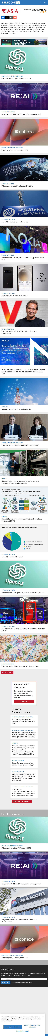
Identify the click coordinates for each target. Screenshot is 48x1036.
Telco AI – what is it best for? (12, 557)
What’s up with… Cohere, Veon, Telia (15, 150)
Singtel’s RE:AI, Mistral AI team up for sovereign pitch (21, 114)
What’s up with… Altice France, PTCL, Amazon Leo (20, 666)
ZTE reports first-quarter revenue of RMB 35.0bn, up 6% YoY (23, 721)
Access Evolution (8, 183)
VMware (4, 516)
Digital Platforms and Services (12, 76)
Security (15, 743)
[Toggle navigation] (44, 2)
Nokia (4, 367)
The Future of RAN (18, 771)
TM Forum (5, 407)
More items (7, 672)
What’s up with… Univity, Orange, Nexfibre (17, 186)
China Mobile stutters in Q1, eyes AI (15, 222)
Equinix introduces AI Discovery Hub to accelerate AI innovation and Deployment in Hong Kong (24, 735)
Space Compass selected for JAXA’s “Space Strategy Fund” (23, 764)
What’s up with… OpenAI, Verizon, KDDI (16, 78)
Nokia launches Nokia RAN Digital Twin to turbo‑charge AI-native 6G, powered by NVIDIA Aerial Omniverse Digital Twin (23, 371)
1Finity (4, 478)
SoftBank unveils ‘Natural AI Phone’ (15, 296)
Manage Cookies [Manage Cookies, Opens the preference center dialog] (22, 1031)
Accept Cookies (13, 1027)
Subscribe (24, 701)
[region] (22, 1025)
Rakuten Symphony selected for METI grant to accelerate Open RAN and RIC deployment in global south (24, 777)
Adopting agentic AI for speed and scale (16, 409)
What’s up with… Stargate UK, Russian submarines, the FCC (23, 593)
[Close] (43, 1016)
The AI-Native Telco (8, 112)
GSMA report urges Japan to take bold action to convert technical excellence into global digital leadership (23, 792)
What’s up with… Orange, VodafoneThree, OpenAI (20, 445)
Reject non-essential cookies (32, 1026)
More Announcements (22, 801)
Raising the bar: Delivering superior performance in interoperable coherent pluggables (20, 482)
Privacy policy (29, 982)
